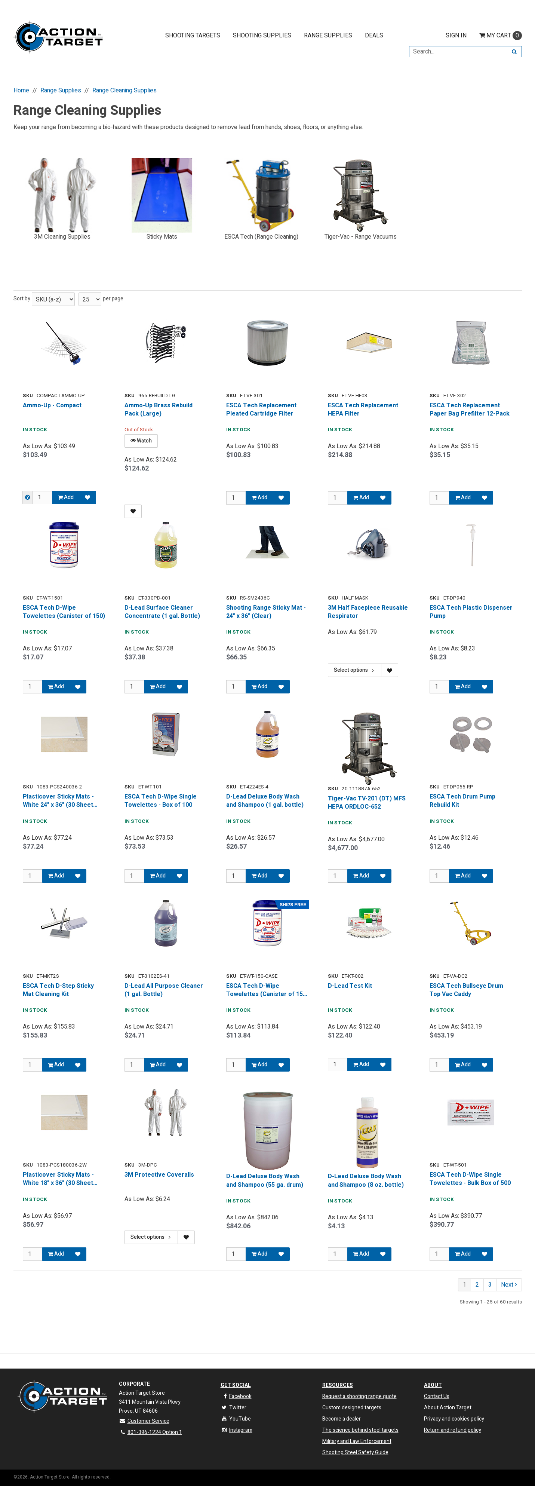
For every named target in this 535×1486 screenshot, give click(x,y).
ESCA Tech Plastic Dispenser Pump (471, 612)
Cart (500, 35)
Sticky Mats (162, 237)
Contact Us (436, 1396)
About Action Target (447, 1408)
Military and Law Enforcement (356, 1441)
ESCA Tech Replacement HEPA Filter (363, 409)
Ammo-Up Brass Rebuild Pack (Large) (158, 409)
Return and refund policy (452, 1430)
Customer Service (144, 1421)
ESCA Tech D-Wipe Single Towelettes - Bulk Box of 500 (470, 1180)
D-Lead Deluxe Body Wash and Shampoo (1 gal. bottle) (265, 801)
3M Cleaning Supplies (62, 237)
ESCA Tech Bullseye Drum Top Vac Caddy (466, 990)
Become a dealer (341, 1419)
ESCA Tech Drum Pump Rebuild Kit (462, 801)
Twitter (233, 1408)
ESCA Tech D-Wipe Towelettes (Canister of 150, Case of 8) (267, 990)
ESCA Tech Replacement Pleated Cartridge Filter (261, 409)
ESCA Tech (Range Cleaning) (261, 237)
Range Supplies (328, 35)
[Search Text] (458, 51)
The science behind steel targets (360, 1430)
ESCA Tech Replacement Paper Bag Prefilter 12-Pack (470, 409)
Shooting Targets (192, 35)
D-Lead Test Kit (350, 986)
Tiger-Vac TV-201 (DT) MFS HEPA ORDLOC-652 (367, 802)
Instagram (236, 1430)
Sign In (456, 35)
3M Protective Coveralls (159, 1176)
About (433, 1385)
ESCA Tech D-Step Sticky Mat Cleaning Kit (58, 990)
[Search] (514, 51)
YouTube (236, 1419)
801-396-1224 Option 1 (150, 1432)
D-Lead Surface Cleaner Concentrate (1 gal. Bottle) (162, 612)
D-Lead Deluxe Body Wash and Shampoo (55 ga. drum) (264, 1180)
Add (66, 497)
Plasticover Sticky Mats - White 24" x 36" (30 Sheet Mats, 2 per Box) (58, 801)
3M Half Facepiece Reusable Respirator (368, 612)
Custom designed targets (351, 1408)
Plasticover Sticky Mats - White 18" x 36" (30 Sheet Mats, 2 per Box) (58, 1180)
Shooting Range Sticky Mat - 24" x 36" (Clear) (266, 612)
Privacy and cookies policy (454, 1419)
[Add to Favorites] (87, 497)
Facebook (236, 1396)
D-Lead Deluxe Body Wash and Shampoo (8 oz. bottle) (366, 1180)
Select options (354, 670)
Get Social (236, 1385)
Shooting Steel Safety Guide (355, 1452)
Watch (141, 441)
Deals (374, 35)
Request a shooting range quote (359, 1396)
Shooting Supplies (262, 35)
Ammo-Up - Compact (52, 405)
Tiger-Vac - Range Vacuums (361, 237)
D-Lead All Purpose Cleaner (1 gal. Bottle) (163, 990)
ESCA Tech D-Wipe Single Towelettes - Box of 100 (160, 801)
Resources (337, 1385)
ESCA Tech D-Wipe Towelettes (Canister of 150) (64, 612)
